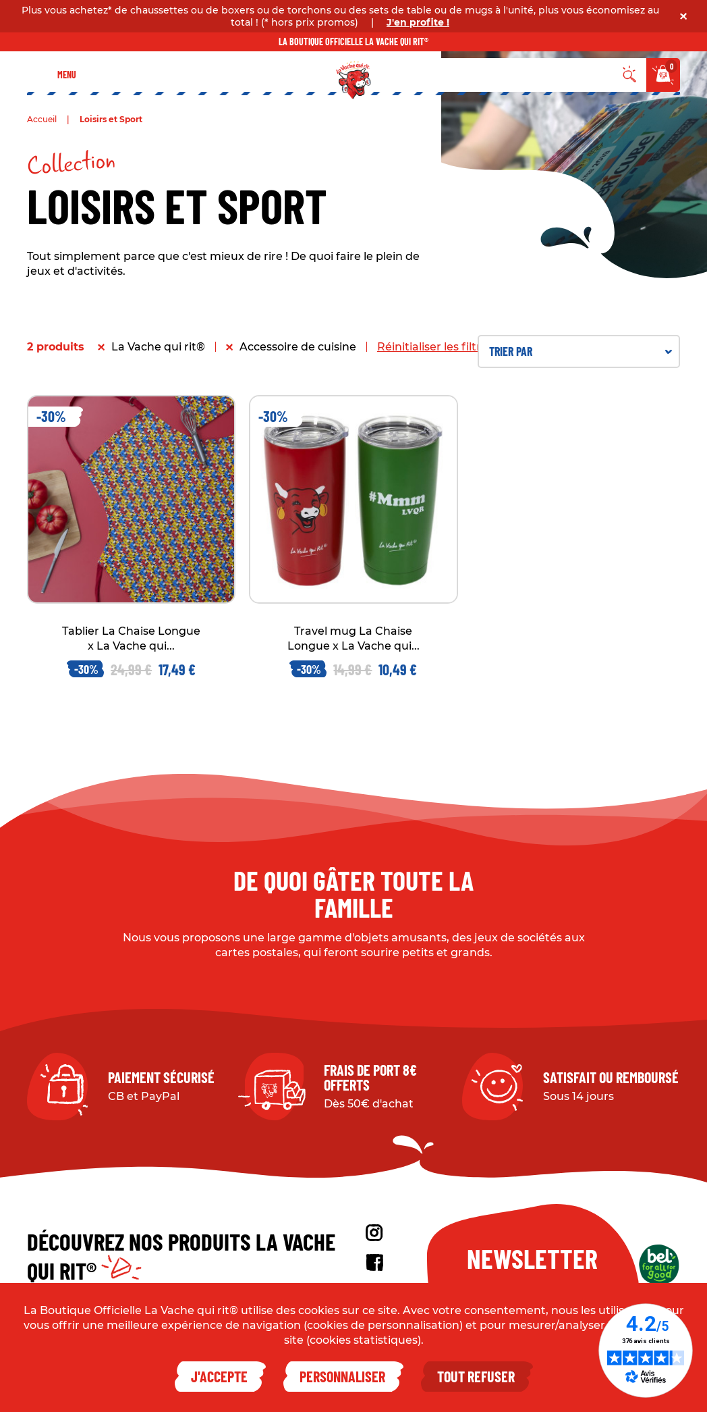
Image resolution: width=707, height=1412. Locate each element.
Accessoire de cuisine (297, 346)
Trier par (580, 351)
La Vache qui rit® (158, 346)
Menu (66, 74)
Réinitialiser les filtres (435, 346)
